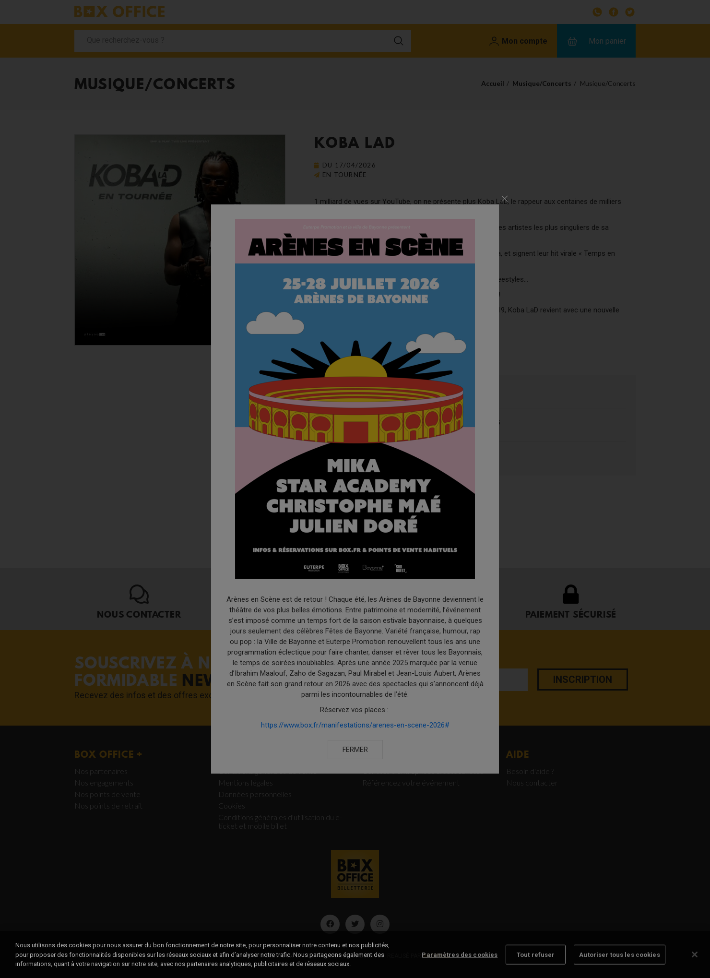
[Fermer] (694, 966)
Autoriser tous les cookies (619, 966)
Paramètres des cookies (459, 966)
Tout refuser (536, 966)
